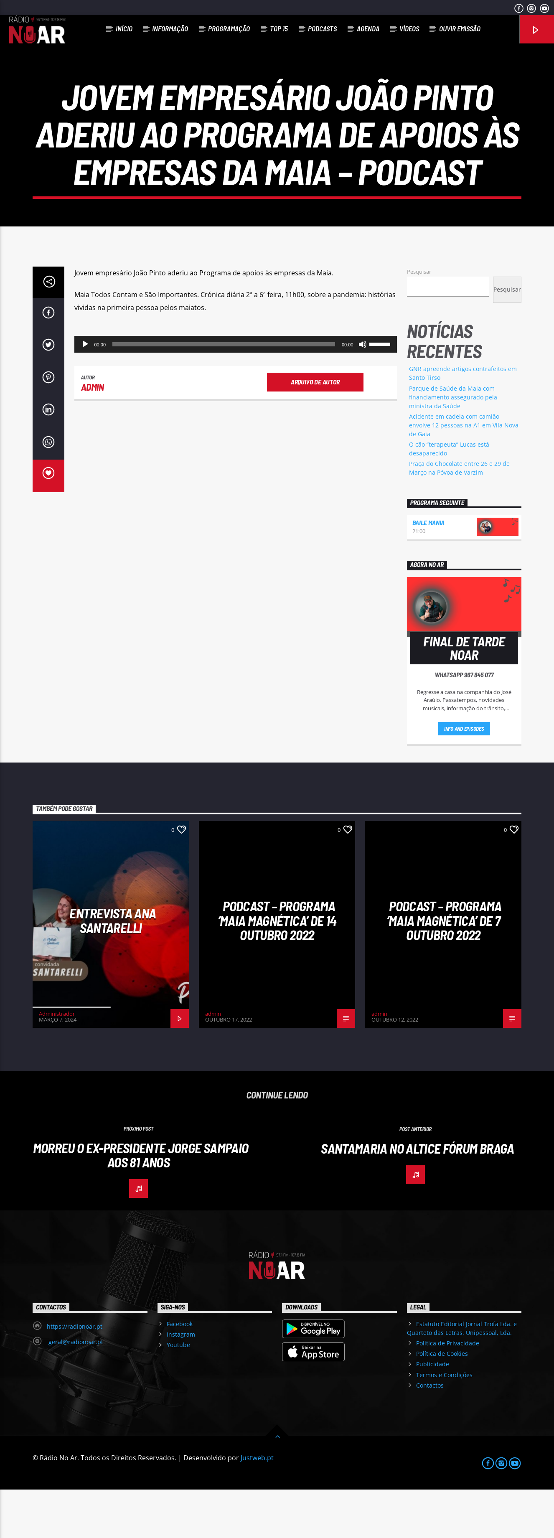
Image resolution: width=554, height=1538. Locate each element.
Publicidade (432, 1413)
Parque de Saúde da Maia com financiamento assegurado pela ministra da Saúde (453, 445)
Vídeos (409, 28)
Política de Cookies (442, 1402)
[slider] (223, 393)
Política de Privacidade (447, 1392)
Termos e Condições (444, 1423)
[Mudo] (362, 393)
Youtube (178, 1394)
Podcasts (322, 28)
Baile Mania (428, 571)
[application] (235, 392)
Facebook (180, 1372)
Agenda (368, 28)
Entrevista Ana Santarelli (112, 969)
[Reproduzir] (85, 393)
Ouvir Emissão (459, 28)
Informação (170, 28)
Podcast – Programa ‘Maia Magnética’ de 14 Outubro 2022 (277, 969)
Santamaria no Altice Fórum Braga (417, 1197)
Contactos (430, 1434)
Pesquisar (419, 320)
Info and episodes (464, 777)
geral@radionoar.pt (75, 1390)
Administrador (57, 1062)
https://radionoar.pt (74, 1375)
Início (124, 28)
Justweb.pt (257, 1506)
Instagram (181, 1383)
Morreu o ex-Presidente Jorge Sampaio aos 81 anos (141, 1203)
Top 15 (279, 28)
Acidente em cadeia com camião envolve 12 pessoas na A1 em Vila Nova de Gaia (463, 473)
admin (92, 436)
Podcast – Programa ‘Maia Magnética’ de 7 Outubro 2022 (444, 969)
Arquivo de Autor (315, 430)
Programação (229, 28)
